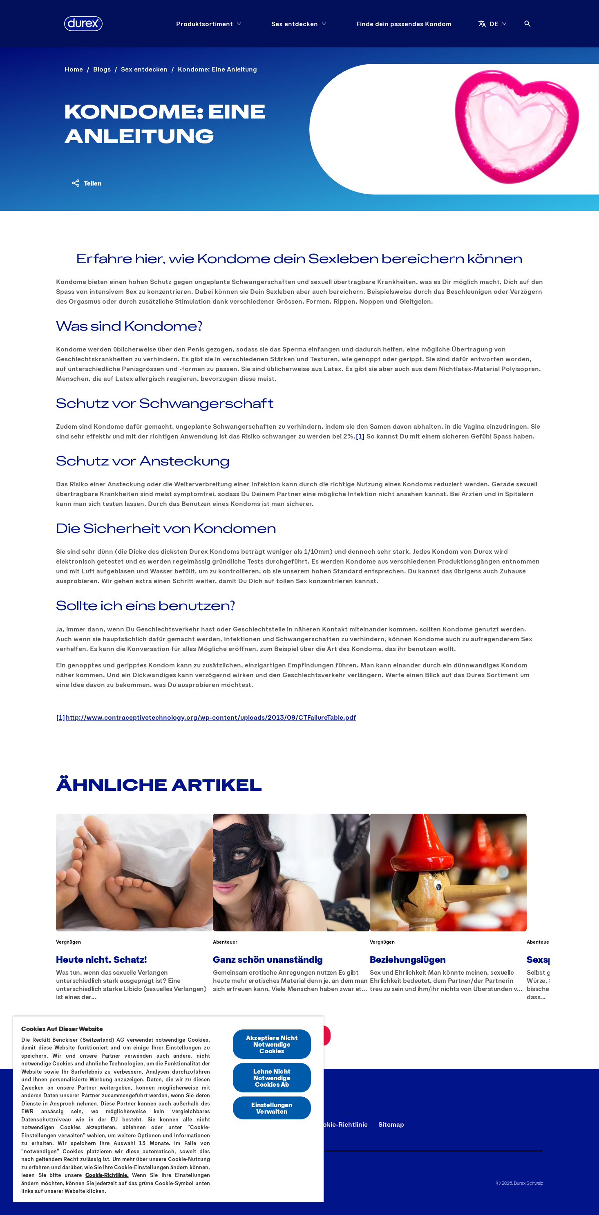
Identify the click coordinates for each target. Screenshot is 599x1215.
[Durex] (83, 23)
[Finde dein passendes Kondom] (403, 24)
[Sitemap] (391, 1124)
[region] (168, 1109)
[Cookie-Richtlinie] (340, 1124)
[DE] (492, 23)
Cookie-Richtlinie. (107, 1175)
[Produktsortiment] (204, 24)
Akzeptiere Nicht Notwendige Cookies (272, 1044)
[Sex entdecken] (294, 24)
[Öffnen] (527, 23)
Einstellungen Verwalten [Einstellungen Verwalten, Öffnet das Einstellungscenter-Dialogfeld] (271, 1108)
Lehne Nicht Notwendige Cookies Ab (272, 1077)
